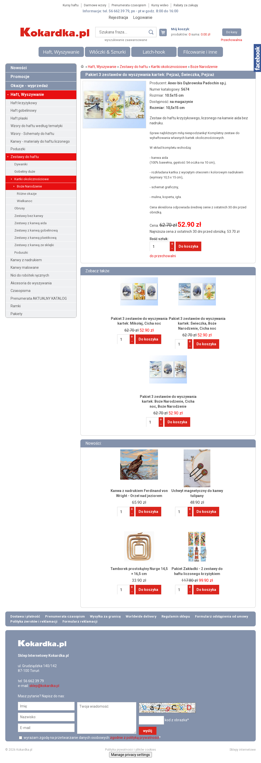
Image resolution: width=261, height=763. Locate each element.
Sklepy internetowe (243, 749)
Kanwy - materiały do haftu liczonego (40, 141)
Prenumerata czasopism (129, 5)
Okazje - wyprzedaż (29, 85)
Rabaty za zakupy (186, 5)
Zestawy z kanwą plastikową (35, 238)
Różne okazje (27, 194)
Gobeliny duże (24, 171)
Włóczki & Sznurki (107, 52)
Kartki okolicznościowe (31, 179)
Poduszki (18, 149)
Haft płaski (19, 118)
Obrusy (19, 208)
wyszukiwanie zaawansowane (126, 40)
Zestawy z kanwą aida (30, 223)
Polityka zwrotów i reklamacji (33, 621)
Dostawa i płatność (25, 616)
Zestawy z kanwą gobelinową (36, 230)
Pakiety (16, 314)
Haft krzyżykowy (24, 103)
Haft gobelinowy (24, 110)
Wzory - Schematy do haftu (32, 134)
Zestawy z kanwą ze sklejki (34, 245)
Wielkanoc (24, 201)
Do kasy (231, 32)
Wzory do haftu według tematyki (36, 126)
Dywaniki (20, 164)
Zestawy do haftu (25, 157)
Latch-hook (154, 52)
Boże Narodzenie (29, 186)
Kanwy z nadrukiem (26, 260)
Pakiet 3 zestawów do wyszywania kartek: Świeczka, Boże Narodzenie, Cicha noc (197, 323)
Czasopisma (20, 291)
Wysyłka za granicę (105, 616)
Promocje (20, 76)
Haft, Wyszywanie (61, 52)
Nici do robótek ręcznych (30, 275)
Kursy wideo (159, 5)
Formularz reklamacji (79, 621)
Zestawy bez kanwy (28, 216)
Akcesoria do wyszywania (31, 283)
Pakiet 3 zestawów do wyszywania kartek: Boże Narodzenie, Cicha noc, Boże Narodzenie (168, 401)
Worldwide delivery (141, 616)
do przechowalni (163, 256)
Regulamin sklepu (175, 616)
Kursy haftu (71, 5)
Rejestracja (118, 17)
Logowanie (142, 17)
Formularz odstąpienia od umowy (221, 616)
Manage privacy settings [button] (130, 755)
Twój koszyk (165, 32)
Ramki (16, 306)
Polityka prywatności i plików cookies (130, 749)
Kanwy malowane (25, 267)
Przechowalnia (231, 40)
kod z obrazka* (177, 720)
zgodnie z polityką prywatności (134, 738)
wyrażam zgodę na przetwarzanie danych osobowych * (92, 738)
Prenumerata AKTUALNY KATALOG (39, 298)
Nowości (19, 67)
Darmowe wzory (95, 5)
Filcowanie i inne (200, 52)
